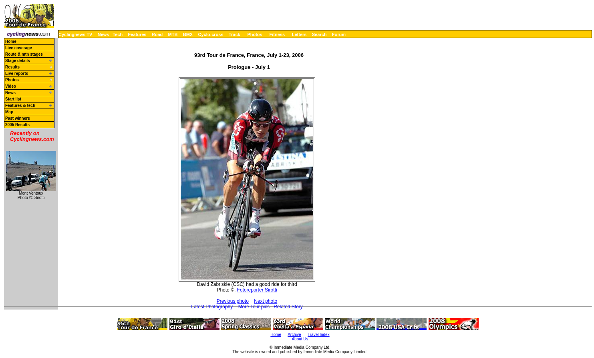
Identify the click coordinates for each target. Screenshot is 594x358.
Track (234, 34)
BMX (188, 34)
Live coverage (18, 48)
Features (137, 34)
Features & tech (20, 105)
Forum (339, 34)
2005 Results (17, 125)
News (103, 34)
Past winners (17, 118)
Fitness (277, 34)
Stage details (17, 60)
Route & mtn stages (24, 54)
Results (12, 67)
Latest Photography (212, 307)
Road (157, 34)
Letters (299, 34)
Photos (254, 34)
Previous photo (233, 301)
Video (10, 86)
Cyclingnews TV (75, 34)
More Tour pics (254, 307)
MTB (173, 34)
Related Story (288, 307)
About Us (300, 339)
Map (9, 112)
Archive (294, 334)
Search (319, 34)
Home (10, 41)
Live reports (16, 73)
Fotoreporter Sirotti (257, 290)
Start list (13, 99)
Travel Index (319, 334)
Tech (118, 34)
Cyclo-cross (211, 34)
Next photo (265, 301)
